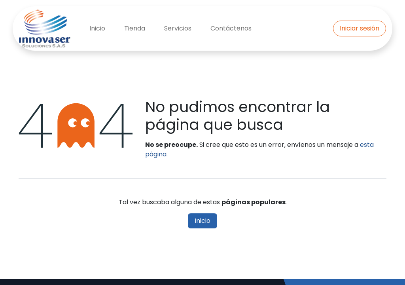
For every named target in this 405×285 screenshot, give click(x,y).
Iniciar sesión (359, 28)
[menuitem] (97, 28)
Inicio (202, 220)
